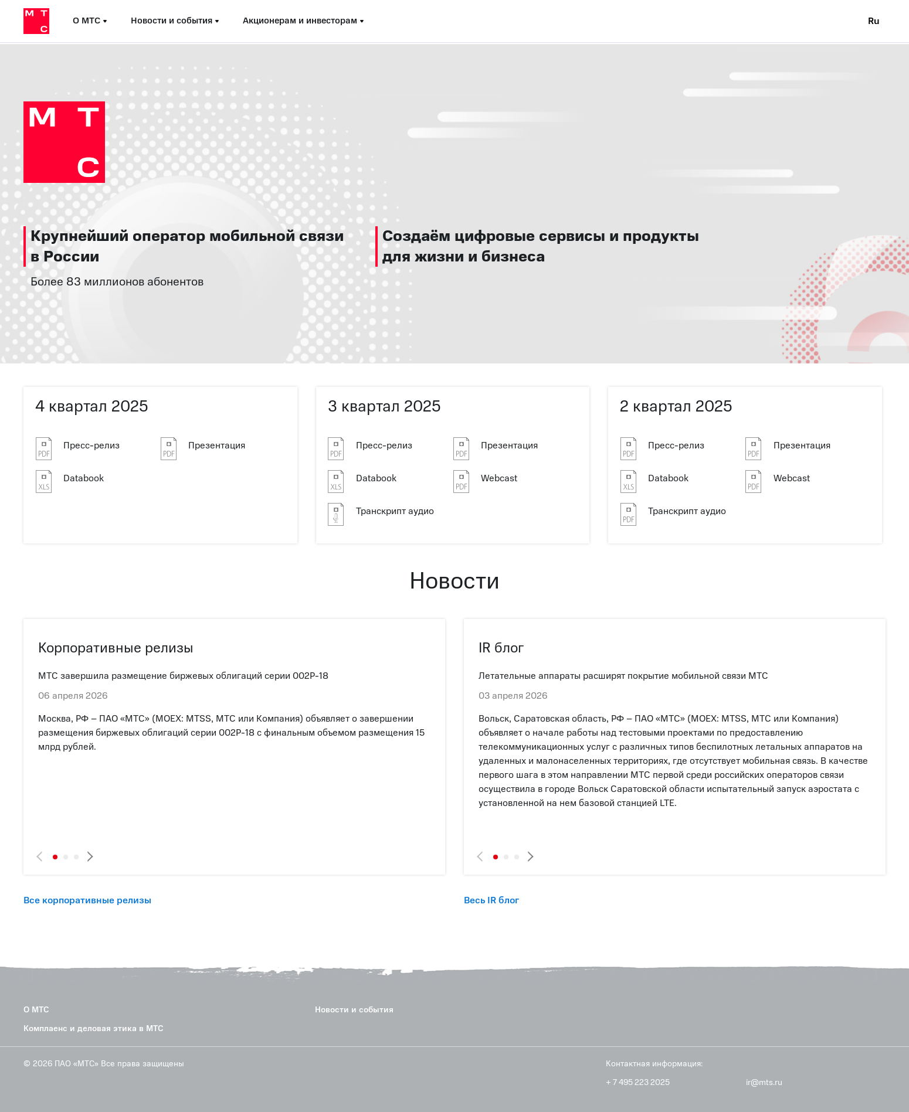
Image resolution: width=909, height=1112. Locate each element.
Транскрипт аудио (395, 511)
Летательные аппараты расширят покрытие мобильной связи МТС (623, 675)
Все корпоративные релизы (87, 901)
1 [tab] (55, 857)
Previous (43, 856)
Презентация (216, 445)
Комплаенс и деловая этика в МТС (93, 1028)
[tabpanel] (234, 711)
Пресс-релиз (91, 445)
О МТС (36, 1009)
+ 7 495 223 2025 (638, 1082)
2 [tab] (65, 857)
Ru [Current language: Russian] (874, 21)
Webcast (499, 478)
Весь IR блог (491, 901)
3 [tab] (76, 857)
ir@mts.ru (764, 1082)
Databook (83, 478)
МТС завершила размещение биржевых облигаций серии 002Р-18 (183, 675)
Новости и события (354, 1009)
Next (88, 856)
